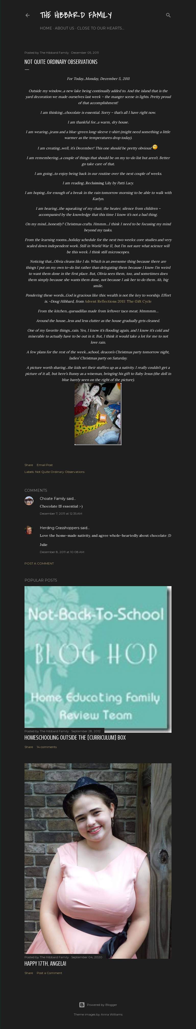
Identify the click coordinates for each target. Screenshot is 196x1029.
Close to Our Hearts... (100, 28)
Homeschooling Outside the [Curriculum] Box (75, 737)
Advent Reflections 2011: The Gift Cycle (118, 301)
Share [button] (28, 465)
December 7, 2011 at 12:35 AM (61, 513)
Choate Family (53, 498)
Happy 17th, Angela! (45, 963)
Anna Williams (111, 1014)
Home (46, 28)
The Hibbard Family (76, 15)
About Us (64, 28)
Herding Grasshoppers (59, 528)
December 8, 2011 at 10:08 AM (62, 552)
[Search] (168, 14)
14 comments (47, 747)
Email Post (45, 465)
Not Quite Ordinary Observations (59, 472)
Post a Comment (39, 563)
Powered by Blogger (98, 1005)
